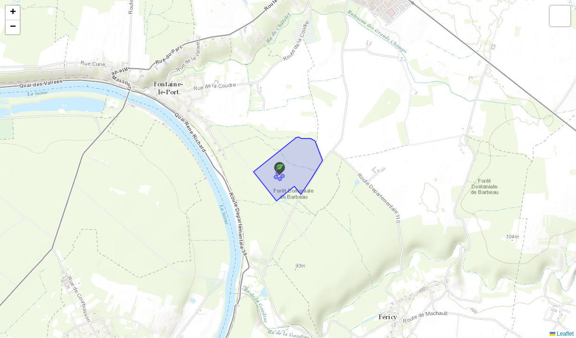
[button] (279, 168)
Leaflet (562, 333)
